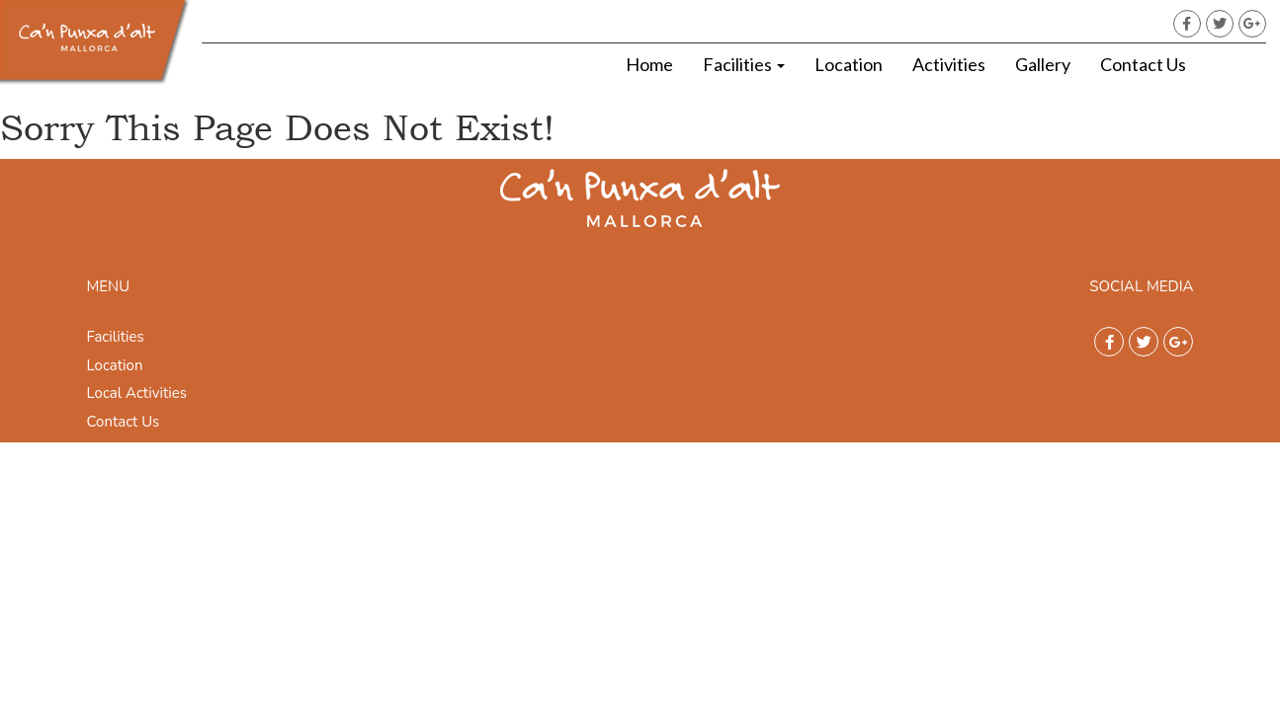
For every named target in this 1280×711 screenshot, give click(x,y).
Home (649, 64)
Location (848, 64)
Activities (948, 64)
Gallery (1042, 64)
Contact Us (1143, 64)
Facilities (744, 64)
